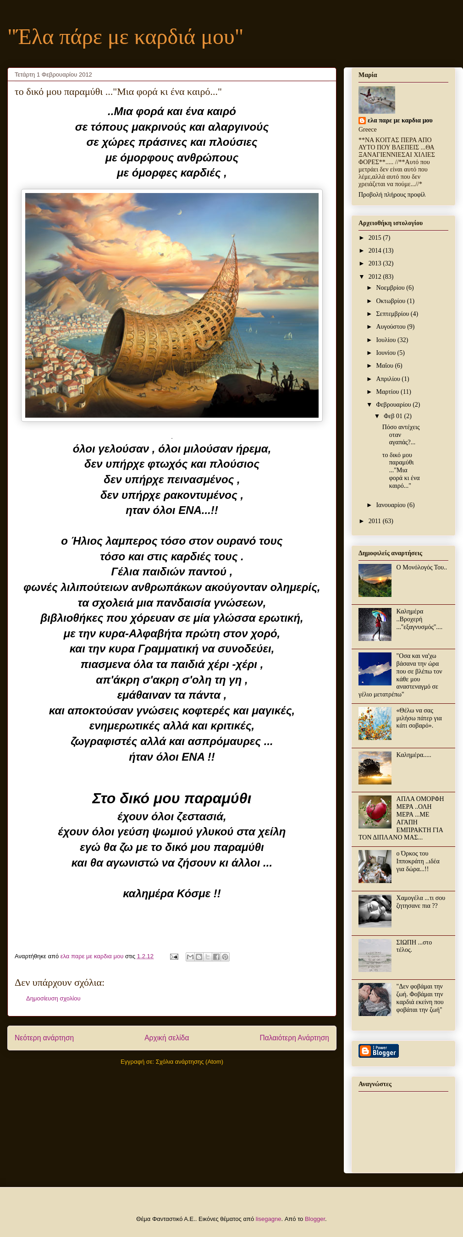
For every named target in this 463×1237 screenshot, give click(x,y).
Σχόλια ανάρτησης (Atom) (189, 1061)
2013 (376, 263)
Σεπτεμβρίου (393, 313)
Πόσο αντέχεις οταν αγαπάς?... (401, 435)
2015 (376, 237)
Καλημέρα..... (414, 754)
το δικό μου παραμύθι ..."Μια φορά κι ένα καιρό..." (401, 470)
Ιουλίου (386, 340)
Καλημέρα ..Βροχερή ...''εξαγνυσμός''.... (420, 619)
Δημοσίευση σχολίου (53, 998)
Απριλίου (389, 379)
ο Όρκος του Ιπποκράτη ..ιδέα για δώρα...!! (418, 861)
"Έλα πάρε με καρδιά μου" (125, 36)
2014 (376, 250)
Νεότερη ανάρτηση (44, 1038)
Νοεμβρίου (391, 287)
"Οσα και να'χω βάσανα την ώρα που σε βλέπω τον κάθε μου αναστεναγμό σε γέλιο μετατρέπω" (400, 675)
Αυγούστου (391, 326)
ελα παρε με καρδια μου (400, 120)
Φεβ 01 (394, 416)
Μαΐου (385, 365)
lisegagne (268, 1218)
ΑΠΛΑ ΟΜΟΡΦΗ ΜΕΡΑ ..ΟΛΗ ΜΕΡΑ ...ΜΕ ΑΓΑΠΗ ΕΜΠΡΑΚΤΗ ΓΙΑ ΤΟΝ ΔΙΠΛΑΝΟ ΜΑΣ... (401, 818)
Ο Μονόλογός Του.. (422, 567)
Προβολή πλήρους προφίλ (391, 194)
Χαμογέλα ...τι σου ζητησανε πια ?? (421, 902)
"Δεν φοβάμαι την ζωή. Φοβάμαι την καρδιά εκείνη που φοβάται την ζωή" (420, 998)
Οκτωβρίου (391, 301)
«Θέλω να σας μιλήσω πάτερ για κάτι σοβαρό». (419, 718)
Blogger (315, 1218)
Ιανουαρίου (391, 505)
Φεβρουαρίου (394, 404)
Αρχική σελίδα (166, 1038)
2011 (376, 521)
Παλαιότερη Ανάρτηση (294, 1038)
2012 (376, 276)
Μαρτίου (388, 391)
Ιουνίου (386, 352)
